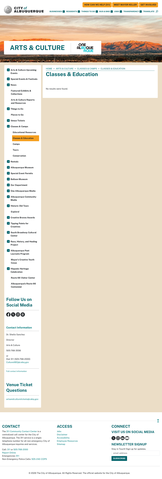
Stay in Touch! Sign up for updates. (128, 449)
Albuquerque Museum (22, 167)
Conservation (19, 156)
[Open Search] (157, 11)
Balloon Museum (19, 179)
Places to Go (17, 114)
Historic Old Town (20, 206)
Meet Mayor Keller (125, 4)
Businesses (57, 11)
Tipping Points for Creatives (19, 225)
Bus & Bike (106, 11)
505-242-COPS (39, 459)
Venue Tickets (18, 120)
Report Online (9, 452)
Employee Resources (67, 441)
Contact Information (19, 327)
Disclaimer (62, 434)
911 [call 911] (17, 456)
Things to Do (17, 109)
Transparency (132, 11)
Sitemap (61, 444)
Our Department (19, 185)
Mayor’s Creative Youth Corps (22, 261)
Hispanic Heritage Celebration (20, 270)
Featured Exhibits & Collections (21, 92)
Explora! (15, 211)
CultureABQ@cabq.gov (17, 362)
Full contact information (16, 371)
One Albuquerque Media (23, 191)
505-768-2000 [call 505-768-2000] (20, 449)
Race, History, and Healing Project (24, 243)
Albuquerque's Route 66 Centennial (23, 285)
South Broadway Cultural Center (23, 234)
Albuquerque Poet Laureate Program (20, 252)
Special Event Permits (22, 173)
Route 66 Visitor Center (23, 278)
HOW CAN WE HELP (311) (97, 4)
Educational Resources (24, 132)
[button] (148, 11)
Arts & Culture (64, 68)
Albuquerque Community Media (23, 198)
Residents (73, 11)
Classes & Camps (87, 68)
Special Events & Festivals (24, 79)
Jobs (118, 11)
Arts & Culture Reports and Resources (23, 101)
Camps (16, 144)
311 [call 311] (8, 449)
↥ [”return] (158, 420)
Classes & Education (23, 138)
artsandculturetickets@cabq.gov (22, 399)
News (13, 85)
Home (49, 68)
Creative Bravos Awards (23, 217)
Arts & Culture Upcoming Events (23, 71)
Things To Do (89, 11)
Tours (15, 150)
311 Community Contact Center (21, 431)
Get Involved (148, 4)
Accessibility (63, 438)
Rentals (14, 161)
